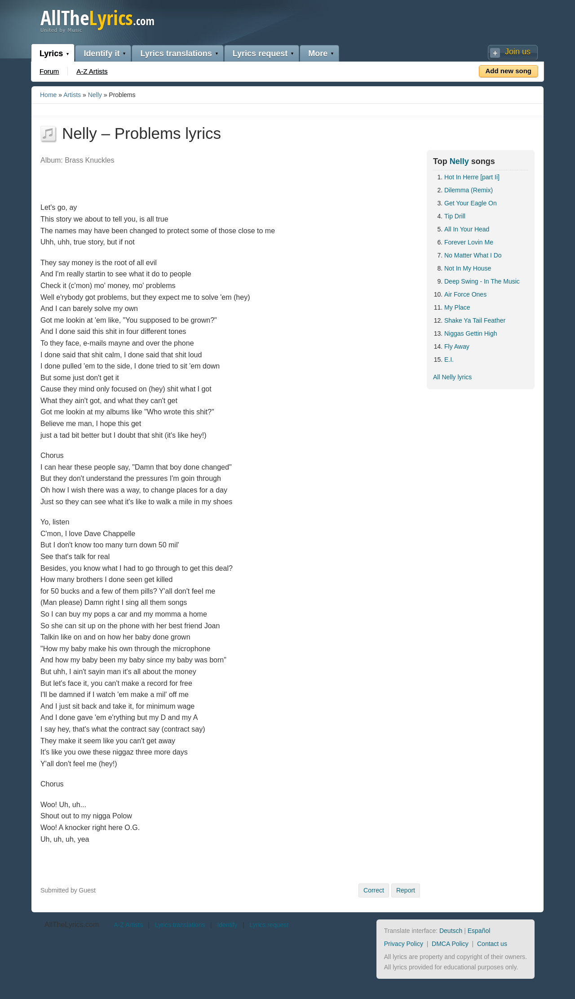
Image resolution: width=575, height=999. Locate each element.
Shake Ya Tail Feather (474, 320)
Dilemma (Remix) (468, 190)
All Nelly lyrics (452, 377)
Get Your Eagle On (470, 203)
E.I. (449, 359)
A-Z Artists (91, 71)
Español (479, 930)
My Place (457, 307)
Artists (72, 94)
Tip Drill (454, 216)
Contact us (492, 943)
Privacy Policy (403, 943)
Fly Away (456, 346)
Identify (227, 924)
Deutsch (450, 930)
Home (48, 94)
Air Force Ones (465, 294)
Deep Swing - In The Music (482, 281)
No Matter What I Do (473, 255)
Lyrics (51, 53)
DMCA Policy (450, 943)
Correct (373, 890)
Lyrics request (260, 53)
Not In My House (467, 268)
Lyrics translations (176, 53)
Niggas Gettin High (470, 333)
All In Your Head (466, 229)
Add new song (509, 71)
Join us (518, 51)
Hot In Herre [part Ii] (472, 177)
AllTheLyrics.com (71, 924)
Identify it (101, 53)
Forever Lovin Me (468, 242)
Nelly (95, 94)
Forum (49, 71)
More (317, 53)
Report (405, 890)
